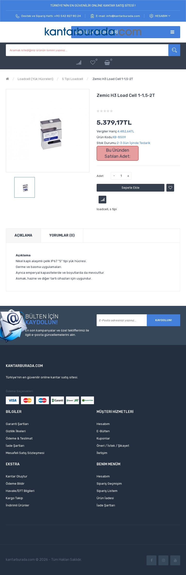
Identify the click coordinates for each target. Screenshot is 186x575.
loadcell (102, 209)
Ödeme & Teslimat (19, 438)
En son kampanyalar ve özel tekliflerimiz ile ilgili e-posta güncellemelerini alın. (57, 333)
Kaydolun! (163, 320)
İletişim (102, 453)
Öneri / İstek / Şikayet (113, 445)
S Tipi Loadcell (72, 79)
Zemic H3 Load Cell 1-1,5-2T (112, 79)
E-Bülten (103, 431)
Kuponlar (103, 438)
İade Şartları (15, 445)
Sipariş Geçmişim (109, 483)
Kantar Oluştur (16, 476)
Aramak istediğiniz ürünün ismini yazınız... (174, 50)
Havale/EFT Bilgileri (20, 491)
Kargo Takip (14, 498)
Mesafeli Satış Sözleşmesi (25, 453)
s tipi (113, 209)
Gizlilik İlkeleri (16, 431)
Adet (100, 176)
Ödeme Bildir (15, 483)
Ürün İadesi (105, 498)
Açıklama (23, 235)
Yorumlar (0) (62, 235)
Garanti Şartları (17, 424)
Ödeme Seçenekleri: (19, 391)
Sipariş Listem (107, 491)
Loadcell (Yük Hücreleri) (35, 79)
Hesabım (162, 16)
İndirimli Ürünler (17, 505)
